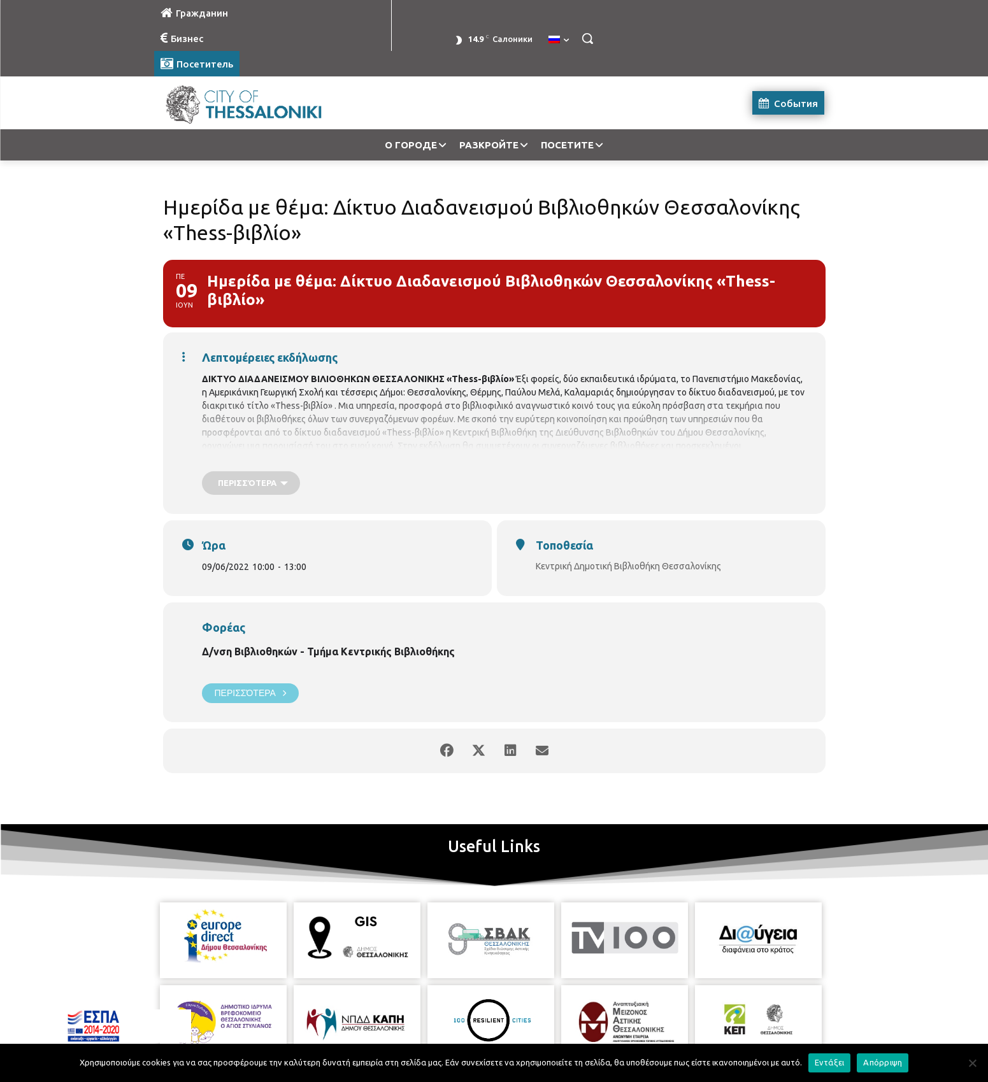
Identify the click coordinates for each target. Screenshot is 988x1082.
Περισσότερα (250, 693)
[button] (587, 38)
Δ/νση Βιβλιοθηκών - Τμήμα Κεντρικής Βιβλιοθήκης (328, 651)
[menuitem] (558, 40)
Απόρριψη (882, 1062)
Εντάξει (830, 1062)
